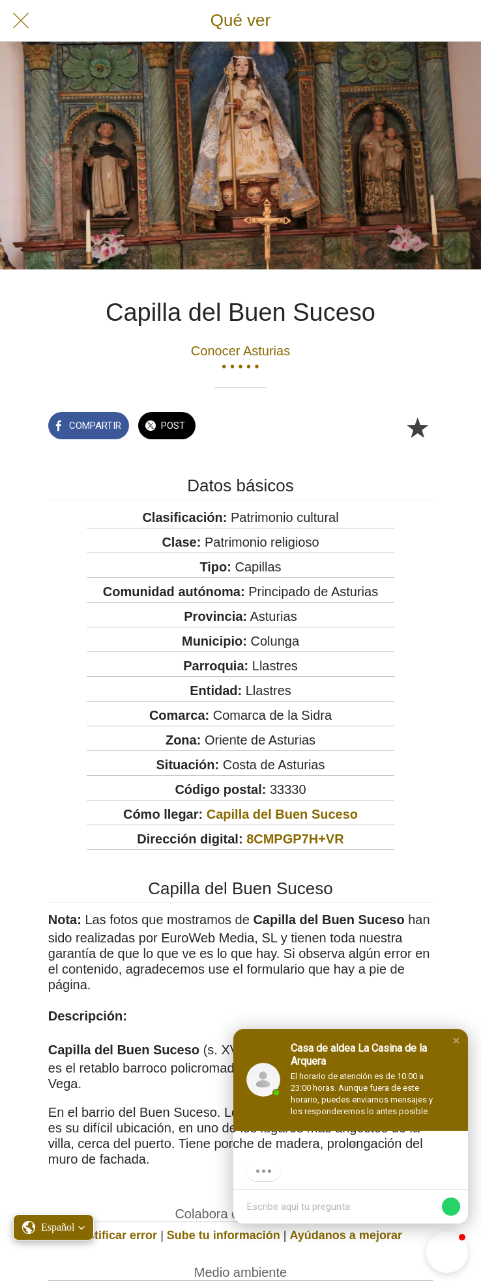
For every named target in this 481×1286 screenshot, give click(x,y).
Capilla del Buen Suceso (282, 814)
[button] (456, 1040)
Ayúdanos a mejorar (346, 1235)
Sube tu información (223, 1235)
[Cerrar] (21, 21)
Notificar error (118, 1235)
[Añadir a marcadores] (417, 427)
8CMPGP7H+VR (295, 839)
